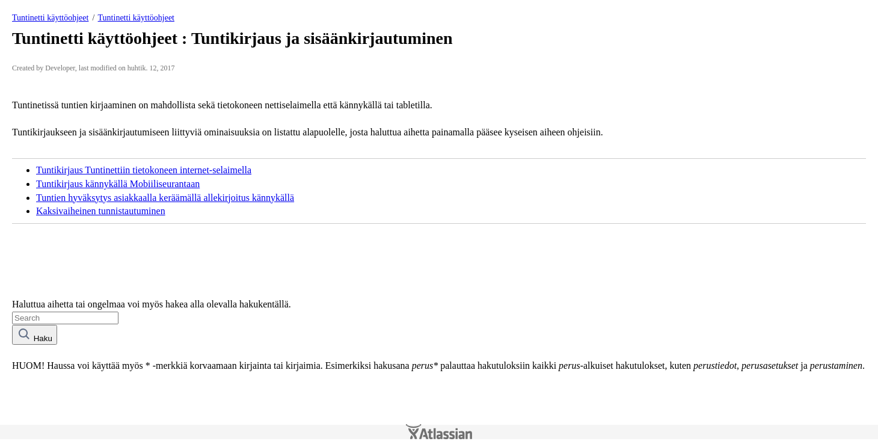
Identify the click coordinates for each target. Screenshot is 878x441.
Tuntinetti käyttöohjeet (50, 17)
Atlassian (439, 432)
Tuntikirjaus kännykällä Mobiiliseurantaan (118, 184)
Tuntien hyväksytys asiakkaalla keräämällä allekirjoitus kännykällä (165, 198)
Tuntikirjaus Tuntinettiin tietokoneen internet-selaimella (143, 170)
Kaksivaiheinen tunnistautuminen (100, 211)
